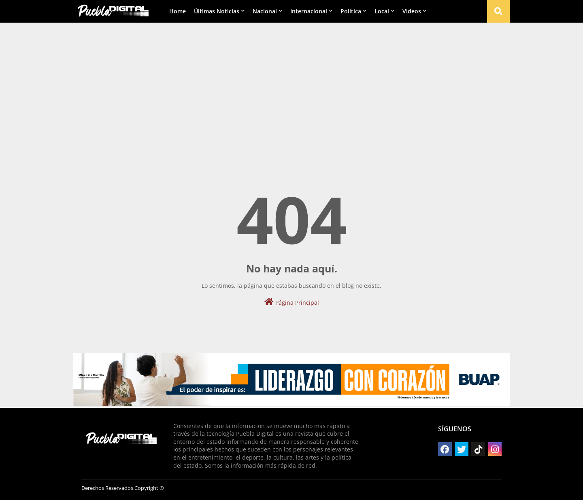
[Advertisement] (291, 85)
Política (350, 11)
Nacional (265, 11)
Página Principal (291, 302)
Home (177, 11)
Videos (411, 11)
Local (381, 11)
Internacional (308, 11)
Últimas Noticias (216, 11)
